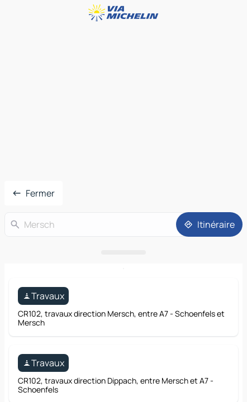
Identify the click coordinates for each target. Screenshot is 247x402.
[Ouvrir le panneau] (123, 252)
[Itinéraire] (209, 224)
